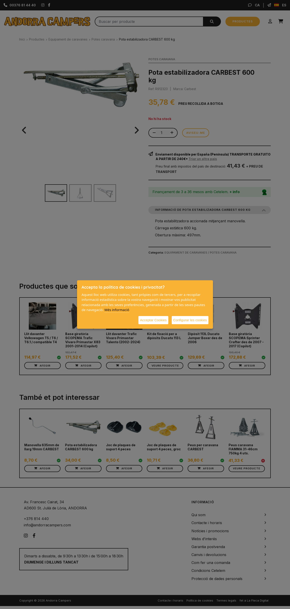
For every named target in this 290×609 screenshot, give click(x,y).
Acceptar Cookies (153, 320)
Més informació (116, 309)
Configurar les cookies (190, 320)
